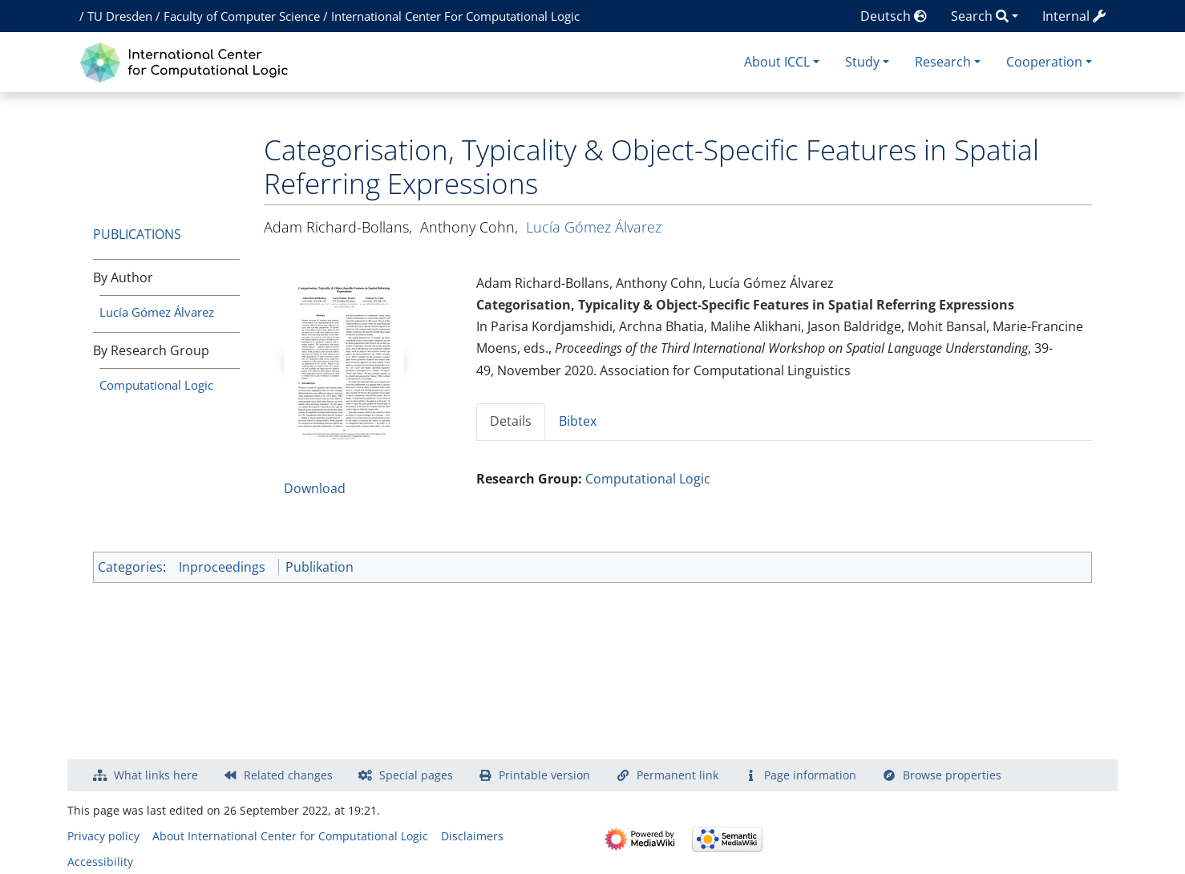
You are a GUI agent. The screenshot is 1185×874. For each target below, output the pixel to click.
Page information (810, 775)
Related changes (288, 775)
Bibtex (578, 421)
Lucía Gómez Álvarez (156, 312)
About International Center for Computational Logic (290, 836)
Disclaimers (472, 836)
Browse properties (952, 775)
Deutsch (893, 16)
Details (511, 421)
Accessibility (100, 861)
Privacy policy (103, 836)
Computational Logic (156, 385)
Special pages (416, 775)
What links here (156, 775)
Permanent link (677, 775)
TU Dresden (119, 16)
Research (943, 62)
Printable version (544, 775)
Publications (137, 234)
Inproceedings (222, 567)
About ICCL (777, 62)
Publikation (319, 567)
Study (862, 62)
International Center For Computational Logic (455, 16)
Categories (130, 567)
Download (315, 488)
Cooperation (1044, 62)
